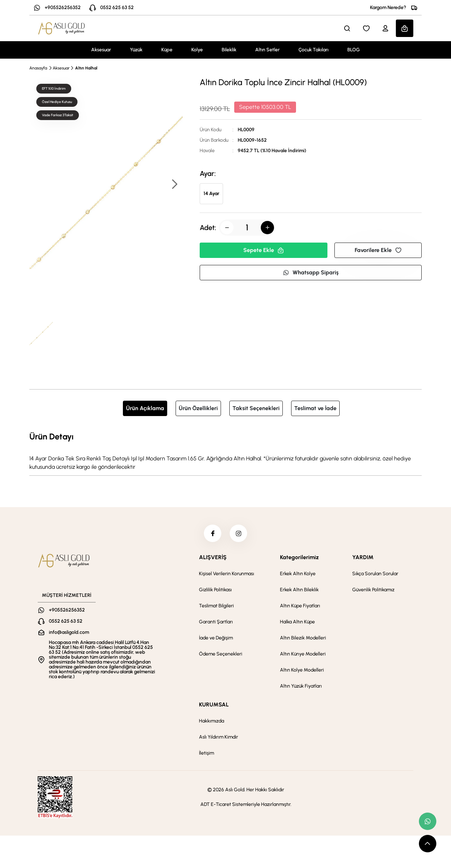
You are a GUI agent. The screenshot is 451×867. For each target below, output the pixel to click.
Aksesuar (101, 50)
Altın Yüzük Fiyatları (301, 686)
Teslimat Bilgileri (216, 606)
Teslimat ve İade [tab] (315, 408)
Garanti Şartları (216, 622)
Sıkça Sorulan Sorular (375, 574)
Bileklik (229, 50)
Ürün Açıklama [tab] (145, 408)
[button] (174, 184)
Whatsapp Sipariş (311, 272)
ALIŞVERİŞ (213, 557)
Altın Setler (267, 50)
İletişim (206, 753)
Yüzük (136, 50)
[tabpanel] (225, 450)
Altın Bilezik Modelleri (303, 638)
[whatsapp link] (427, 821)
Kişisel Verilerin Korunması (226, 574)
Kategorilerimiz (299, 557)
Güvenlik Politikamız (373, 590)
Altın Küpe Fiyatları (300, 606)
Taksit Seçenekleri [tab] (256, 408)
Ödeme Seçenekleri (220, 654)
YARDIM (363, 557)
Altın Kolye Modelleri (302, 670)
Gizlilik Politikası (215, 590)
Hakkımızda (211, 721)
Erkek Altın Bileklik (299, 590)
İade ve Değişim (216, 638)
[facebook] (212, 533)
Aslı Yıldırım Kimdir (218, 737)
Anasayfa (38, 68)
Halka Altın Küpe (297, 622)
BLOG (353, 50)
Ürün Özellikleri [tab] (198, 408)
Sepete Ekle (263, 250)
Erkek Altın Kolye (298, 574)
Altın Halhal (86, 68)
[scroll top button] (427, 843)
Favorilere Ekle (378, 250)
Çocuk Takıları (313, 50)
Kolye (197, 50)
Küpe (166, 50)
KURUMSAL (214, 704)
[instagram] (238, 533)
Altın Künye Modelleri (303, 654)
